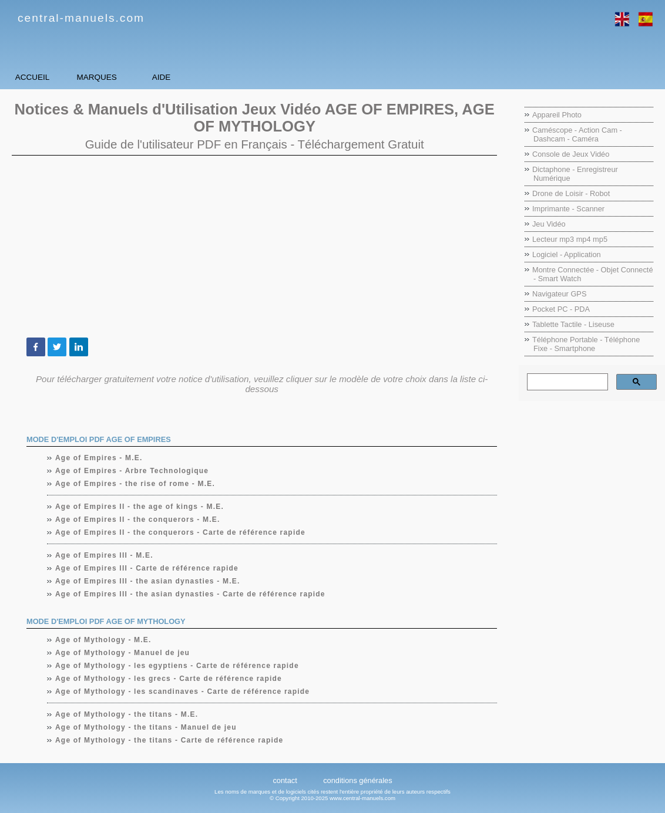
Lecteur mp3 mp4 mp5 (569, 239)
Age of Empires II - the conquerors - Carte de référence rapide (180, 532)
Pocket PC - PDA (561, 309)
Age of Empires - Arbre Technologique (132, 471)
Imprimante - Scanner (568, 208)
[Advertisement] (254, 246)
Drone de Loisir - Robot (571, 193)
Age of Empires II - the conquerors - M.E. (138, 519)
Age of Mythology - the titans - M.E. (127, 714)
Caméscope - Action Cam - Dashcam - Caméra (577, 134)
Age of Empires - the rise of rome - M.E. (135, 484)
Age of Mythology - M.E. (104, 640)
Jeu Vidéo (549, 224)
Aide (264, 77)
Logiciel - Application (566, 254)
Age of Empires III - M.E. (104, 555)
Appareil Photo (557, 114)
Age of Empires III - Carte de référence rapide (147, 568)
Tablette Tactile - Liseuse (573, 324)
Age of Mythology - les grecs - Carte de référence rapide (169, 678)
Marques (159, 77)
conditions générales (357, 780)
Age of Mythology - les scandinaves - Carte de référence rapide (183, 691)
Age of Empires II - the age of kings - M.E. (140, 506)
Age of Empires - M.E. (99, 458)
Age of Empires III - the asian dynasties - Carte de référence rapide (190, 594)
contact (285, 780)
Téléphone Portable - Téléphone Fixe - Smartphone (586, 344)
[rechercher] (566, 382)
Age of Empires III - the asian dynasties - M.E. (148, 581)
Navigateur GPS (559, 293)
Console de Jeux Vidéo (570, 154)
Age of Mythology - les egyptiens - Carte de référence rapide (177, 666)
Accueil (52, 77)
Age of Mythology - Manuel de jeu (123, 653)
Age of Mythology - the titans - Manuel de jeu (146, 727)
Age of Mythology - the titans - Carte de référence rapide (169, 740)
